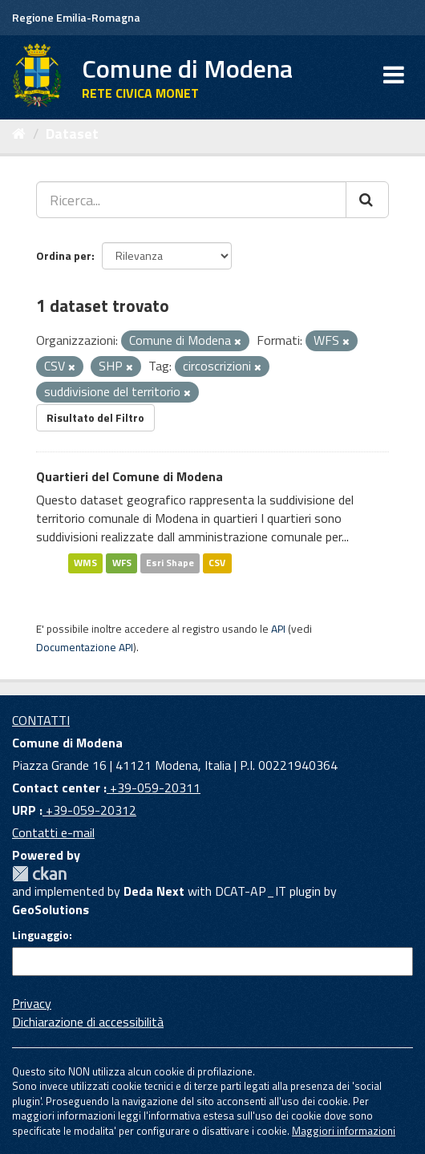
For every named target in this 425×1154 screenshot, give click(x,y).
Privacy (31, 1003)
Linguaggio (40, 935)
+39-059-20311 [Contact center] (153, 787)
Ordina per (63, 255)
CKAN (39, 873)
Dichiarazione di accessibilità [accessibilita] (88, 1021)
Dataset (72, 133)
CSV (216, 562)
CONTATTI (41, 720)
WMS (85, 562)
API (278, 629)
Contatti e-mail (53, 832)
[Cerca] (367, 199)
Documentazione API (84, 647)
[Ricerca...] (191, 199)
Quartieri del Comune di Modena (129, 476)
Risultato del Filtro (95, 417)
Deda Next (153, 891)
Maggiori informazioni (343, 1131)
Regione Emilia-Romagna (76, 17)
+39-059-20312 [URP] (89, 810)
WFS (122, 562)
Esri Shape (170, 562)
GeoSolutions (50, 909)
